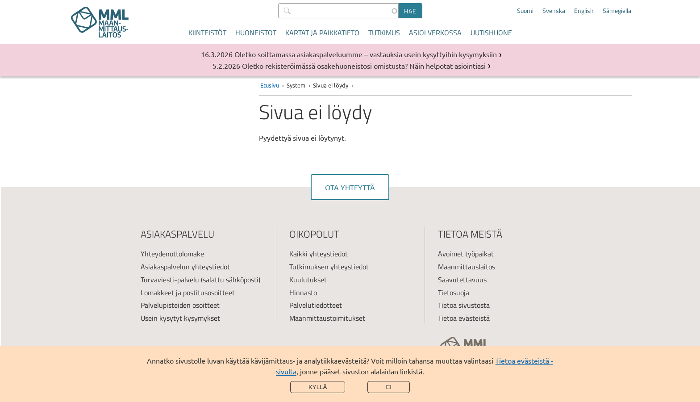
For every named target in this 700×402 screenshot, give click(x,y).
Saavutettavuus (462, 279)
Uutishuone (491, 32)
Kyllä (317, 387)
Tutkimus (384, 32)
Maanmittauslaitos (466, 266)
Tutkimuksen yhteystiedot (329, 266)
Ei (389, 387)
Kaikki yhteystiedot (318, 253)
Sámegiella (617, 11)
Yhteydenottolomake (172, 253)
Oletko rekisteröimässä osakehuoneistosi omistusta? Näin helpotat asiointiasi (364, 65)
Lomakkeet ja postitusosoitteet (188, 292)
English (584, 11)
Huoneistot (255, 32)
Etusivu (269, 85)
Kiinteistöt (207, 32)
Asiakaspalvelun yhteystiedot (185, 266)
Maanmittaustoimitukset (327, 318)
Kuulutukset (308, 279)
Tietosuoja (453, 292)
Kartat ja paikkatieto (322, 32)
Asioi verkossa (435, 32)
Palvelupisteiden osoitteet (180, 305)
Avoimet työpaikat (466, 253)
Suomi (525, 11)
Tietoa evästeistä (464, 318)
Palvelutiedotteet (315, 305)
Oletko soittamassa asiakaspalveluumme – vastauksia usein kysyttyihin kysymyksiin (365, 54)
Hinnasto (303, 292)
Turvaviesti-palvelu (170, 279)
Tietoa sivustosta (464, 305)
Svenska (553, 11)
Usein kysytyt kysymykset (180, 318)
